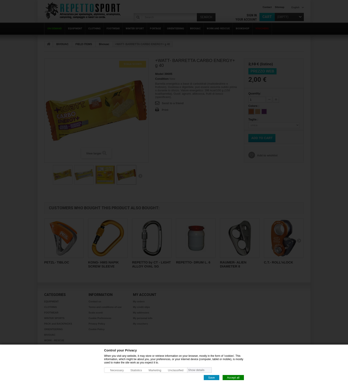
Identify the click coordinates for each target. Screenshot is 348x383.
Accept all (233, 377)
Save (211, 377)
